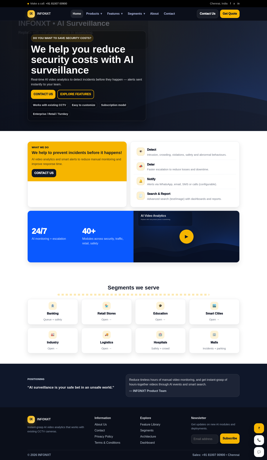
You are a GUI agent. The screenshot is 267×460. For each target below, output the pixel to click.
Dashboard (147, 442)
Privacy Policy (104, 436)
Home (77, 13)
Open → (106, 319)
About (154, 13)
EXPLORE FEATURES (75, 94)
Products (94, 14)
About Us (101, 424)
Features (115, 14)
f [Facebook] (230, 3)
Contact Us (207, 13)
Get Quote (230, 13)
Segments (136, 14)
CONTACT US (43, 94)
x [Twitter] (234, 3)
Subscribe (230, 438)
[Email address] (204, 439)
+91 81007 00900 (56, 3)
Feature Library (150, 424)
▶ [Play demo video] (186, 236)
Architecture (148, 436)
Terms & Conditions (107, 442)
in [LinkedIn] (239, 3)
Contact (169, 13)
